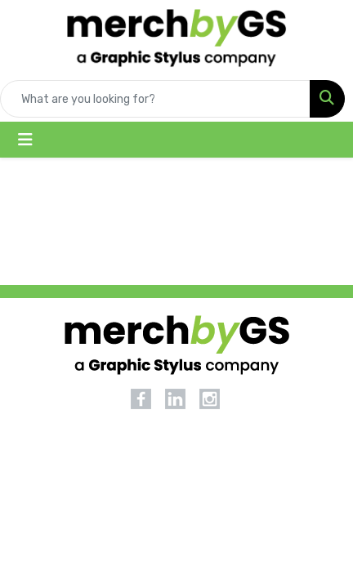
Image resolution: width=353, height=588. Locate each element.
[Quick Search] (155, 99)
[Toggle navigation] (25, 139)
